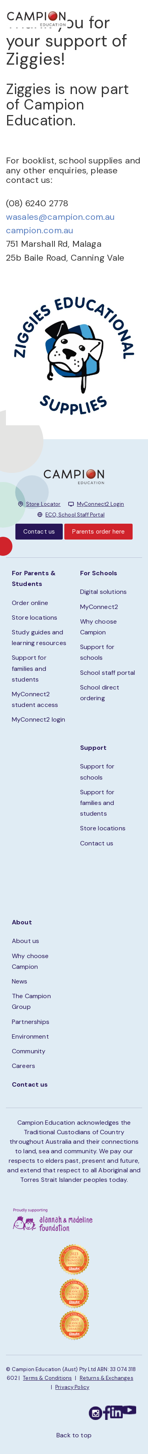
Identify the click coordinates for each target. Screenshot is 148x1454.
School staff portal (107, 672)
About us (25, 941)
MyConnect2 (99, 607)
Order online (30, 603)
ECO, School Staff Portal (75, 514)
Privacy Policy (72, 1387)
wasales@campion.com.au (60, 217)
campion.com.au (39, 230)
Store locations (34, 617)
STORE (95, 16)
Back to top (74, 1435)
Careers (23, 1066)
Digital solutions (103, 592)
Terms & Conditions (47, 1378)
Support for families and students (29, 668)
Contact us (39, 532)
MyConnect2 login (39, 719)
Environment (30, 1036)
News (20, 981)
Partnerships (30, 1022)
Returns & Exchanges (106, 1378)
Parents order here (98, 532)
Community (28, 1051)
